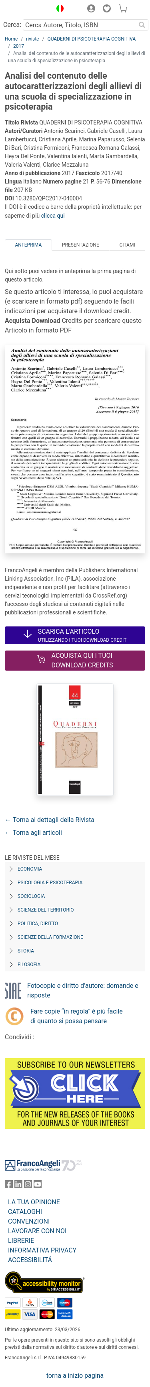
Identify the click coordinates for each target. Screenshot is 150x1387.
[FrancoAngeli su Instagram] (28, 1186)
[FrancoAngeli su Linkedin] (18, 1186)
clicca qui (53, 215)
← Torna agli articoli (33, 832)
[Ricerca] (142, 25)
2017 (18, 46)
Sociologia (31, 896)
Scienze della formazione (50, 937)
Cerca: (12, 25)
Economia (30, 869)
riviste (32, 39)
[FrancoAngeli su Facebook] (9, 1186)
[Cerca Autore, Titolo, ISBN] (79, 25)
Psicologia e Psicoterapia (50, 882)
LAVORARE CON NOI (37, 1231)
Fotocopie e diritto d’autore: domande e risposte (82, 990)
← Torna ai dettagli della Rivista (49, 820)
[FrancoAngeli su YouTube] (38, 1186)
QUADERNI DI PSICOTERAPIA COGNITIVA (91, 39)
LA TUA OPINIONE (34, 1202)
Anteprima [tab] (28, 245)
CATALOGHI (25, 1212)
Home (11, 39)
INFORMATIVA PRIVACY (42, 1250)
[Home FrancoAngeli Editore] (26, 9)
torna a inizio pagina (75, 1375)
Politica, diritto (38, 923)
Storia (26, 951)
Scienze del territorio (46, 910)
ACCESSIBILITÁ (30, 1260)
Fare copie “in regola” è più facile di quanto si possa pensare (76, 1016)
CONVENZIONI (29, 1221)
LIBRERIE (21, 1240)
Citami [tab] (127, 245)
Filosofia (29, 964)
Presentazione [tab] (80, 245)
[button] (58, 9)
